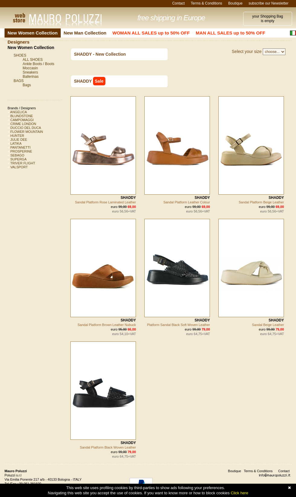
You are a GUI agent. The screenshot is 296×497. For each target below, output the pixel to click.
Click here (239, 493)
